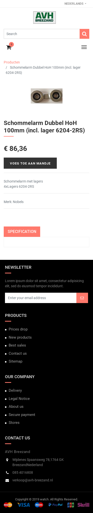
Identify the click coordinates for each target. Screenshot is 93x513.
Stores (14, 422)
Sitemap (15, 361)
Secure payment (22, 414)
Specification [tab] (22, 231)
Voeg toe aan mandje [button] (30, 163)
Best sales (17, 345)
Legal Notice (19, 398)
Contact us (18, 353)
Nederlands (74, 3)
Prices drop (18, 329)
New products (20, 337)
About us (16, 406)
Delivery (15, 390)
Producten (12, 62)
